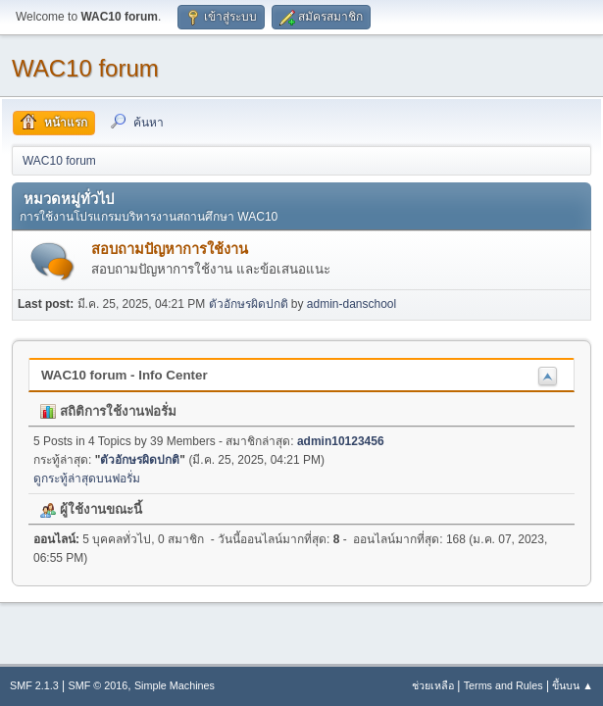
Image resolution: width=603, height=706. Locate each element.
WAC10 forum (85, 68)
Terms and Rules (503, 685)
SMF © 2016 (98, 685)
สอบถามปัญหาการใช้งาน (169, 249)
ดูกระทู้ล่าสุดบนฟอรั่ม (86, 478)
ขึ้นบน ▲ (572, 685)
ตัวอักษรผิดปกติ (248, 304)
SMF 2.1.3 (34, 685)
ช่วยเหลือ (433, 685)
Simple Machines (174, 685)
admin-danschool (351, 304)
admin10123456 (340, 441)
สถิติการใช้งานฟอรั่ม (108, 411)
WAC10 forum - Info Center (124, 375)
